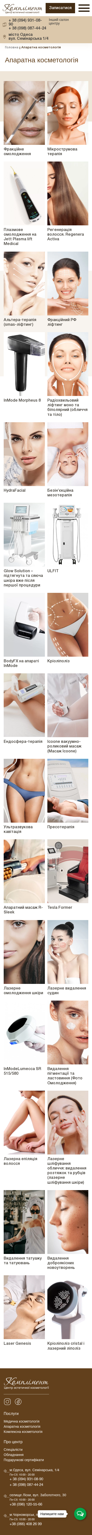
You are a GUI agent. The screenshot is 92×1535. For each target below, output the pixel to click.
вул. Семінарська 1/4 (29, 37)
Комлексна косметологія (23, 1432)
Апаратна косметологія (22, 1427)
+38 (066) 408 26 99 (26, 1525)
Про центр (13, 1443)
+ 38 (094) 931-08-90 (25, 22)
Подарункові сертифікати (24, 1461)
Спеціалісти (13, 1450)
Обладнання (14, 1455)
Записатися (60, 8)
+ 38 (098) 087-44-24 (27, 28)
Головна (11, 47)
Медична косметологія (21, 1422)
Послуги (11, 1414)
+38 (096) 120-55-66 (26, 1505)
